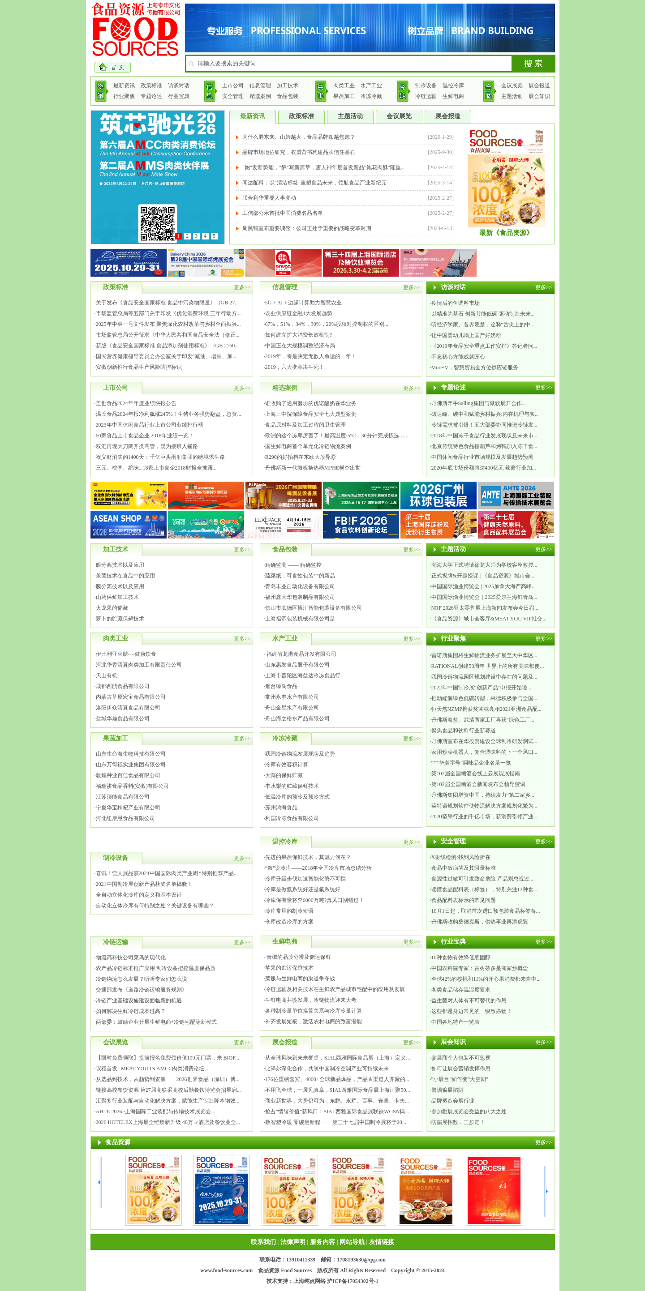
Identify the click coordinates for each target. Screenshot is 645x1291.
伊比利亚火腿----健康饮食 (126, 654)
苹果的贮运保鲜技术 (289, 968)
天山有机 (106, 675)
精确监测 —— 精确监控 (293, 565)
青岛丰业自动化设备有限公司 (300, 586)
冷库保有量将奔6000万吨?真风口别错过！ (314, 900)
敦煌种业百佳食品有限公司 (128, 775)
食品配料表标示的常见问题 (463, 900)
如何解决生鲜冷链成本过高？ (131, 1011)
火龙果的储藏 (112, 608)
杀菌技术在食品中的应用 (125, 576)
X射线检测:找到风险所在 (460, 857)
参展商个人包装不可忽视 (460, 1058)
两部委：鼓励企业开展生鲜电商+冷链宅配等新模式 (156, 1022)
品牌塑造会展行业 (452, 1101)
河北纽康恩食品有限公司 (125, 818)
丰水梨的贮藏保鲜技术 (292, 786)
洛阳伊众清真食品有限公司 (128, 708)
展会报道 (539, 85)
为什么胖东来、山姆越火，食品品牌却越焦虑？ (298, 137)
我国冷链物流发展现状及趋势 (300, 754)
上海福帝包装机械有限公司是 (300, 619)
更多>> (242, 287)
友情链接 (381, 1242)
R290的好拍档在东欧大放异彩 (300, 457)
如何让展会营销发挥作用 (460, 1068)
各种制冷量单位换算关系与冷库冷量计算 (313, 1011)
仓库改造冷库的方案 (289, 922)
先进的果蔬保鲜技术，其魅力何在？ (308, 857)
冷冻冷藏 (371, 96)
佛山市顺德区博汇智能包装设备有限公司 (313, 608)
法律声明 (292, 1242)
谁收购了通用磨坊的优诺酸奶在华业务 (311, 403)
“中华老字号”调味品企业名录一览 (471, 763)
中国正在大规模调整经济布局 (300, 345)
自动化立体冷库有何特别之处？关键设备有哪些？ (155, 905)
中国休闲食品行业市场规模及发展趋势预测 (482, 457)
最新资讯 (124, 85)
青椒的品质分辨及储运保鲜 (298, 957)
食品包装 (287, 96)
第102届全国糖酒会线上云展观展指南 (475, 773)
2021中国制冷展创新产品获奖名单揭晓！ (144, 884)
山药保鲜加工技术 (117, 597)
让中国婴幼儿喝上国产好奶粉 (466, 335)
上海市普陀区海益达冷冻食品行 (302, 675)
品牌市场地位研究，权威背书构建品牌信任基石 (298, 152)
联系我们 (263, 1242)
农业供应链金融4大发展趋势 (298, 313)
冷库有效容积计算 (286, 764)
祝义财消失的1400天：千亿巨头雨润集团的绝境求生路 (160, 457)
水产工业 (371, 85)
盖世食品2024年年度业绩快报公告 (136, 403)
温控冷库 (453, 85)
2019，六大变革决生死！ (294, 367)
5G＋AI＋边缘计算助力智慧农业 (303, 302)
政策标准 (151, 85)
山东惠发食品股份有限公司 (297, 665)
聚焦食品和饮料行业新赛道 (463, 730)
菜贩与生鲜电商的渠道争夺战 (300, 978)
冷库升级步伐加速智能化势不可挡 (305, 879)
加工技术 (287, 85)
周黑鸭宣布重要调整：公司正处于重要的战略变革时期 (306, 228)
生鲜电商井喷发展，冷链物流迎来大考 (311, 1000)
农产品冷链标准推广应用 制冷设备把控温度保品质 (155, 968)
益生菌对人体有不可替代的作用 (469, 1000)
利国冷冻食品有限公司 (292, 818)
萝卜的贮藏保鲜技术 (120, 619)
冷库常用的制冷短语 (289, 911)
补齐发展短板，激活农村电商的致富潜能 (313, 1021)
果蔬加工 (344, 96)
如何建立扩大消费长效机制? (298, 335)
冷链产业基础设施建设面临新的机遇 (139, 1000)
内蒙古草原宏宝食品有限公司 (131, 697)
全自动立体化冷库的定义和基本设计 (139, 895)
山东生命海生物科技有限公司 (131, 754)
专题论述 (151, 96)
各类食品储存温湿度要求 (460, 990)
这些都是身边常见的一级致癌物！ (471, 1011)
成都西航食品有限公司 (123, 686)
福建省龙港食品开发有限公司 (300, 654)
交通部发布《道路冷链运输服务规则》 (141, 990)
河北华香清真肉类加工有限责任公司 (139, 665)
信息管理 (260, 85)
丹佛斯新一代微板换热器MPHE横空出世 (313, 468)
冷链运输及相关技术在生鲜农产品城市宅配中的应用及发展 (335, 989)
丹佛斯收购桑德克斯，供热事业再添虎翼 (479, 922)
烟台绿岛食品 (281, 686)
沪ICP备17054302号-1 (352, 1281)
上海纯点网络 (309, 1281)
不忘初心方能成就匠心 (458, 357)
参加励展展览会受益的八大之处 (469, 1111)
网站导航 (352, 1242)
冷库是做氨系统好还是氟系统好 (302, 889)
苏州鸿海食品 (281, 807)
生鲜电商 (453, 96)
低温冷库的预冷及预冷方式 (297, 797)
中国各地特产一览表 (455, 1022)
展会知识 (539, 96)
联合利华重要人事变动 (269, 198)
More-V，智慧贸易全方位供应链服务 (475, 367)
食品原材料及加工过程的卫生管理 (305, 425)
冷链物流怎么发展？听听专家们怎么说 (141, 979)
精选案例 (260, 96)
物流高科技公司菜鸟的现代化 (131, 957)
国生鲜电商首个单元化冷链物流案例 (308, 446)
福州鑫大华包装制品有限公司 (300, 597)
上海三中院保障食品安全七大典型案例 (311, 414)
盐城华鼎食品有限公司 (123, 718)
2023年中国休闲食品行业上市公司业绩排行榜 (149, 425)
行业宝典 (178, 96)
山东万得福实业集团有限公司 (131, 764)
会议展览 (512, 85)
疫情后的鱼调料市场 (455, 303)
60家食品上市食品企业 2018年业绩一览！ (145, 435)
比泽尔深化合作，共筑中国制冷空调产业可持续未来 (327, 1068)
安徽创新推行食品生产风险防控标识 (139, 367)
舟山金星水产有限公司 (292, 708)
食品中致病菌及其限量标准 (463, 868)
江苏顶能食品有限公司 (123, 797)
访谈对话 (178, 85)
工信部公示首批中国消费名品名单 (282, 213)
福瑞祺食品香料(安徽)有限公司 (132, 786)
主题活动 (512, 96)
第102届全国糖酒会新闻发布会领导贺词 (478, 784)
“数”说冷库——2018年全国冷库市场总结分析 (318, 868)
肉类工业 (344, 85)
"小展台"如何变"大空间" (460, 1079)
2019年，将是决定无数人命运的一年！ (311, 356)
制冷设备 (426, 85)
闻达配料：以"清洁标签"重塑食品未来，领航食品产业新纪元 (314, 183)
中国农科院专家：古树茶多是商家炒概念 (479, 968)
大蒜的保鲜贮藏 (284, 775)
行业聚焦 (124, 96)
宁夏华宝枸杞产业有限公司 (128, 807)
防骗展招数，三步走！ (458, 1122)
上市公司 (233, 85)
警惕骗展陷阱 (447, 1090)
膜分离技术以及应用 (120, 565)
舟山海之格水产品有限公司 (297, 718)
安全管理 (233, 96)
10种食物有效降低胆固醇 (460, 957)
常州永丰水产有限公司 (292, 697)
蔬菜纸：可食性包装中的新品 (300, 576)
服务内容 (322, 1242)
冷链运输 (426, 96)
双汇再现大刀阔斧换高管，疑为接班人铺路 (147, 446)
